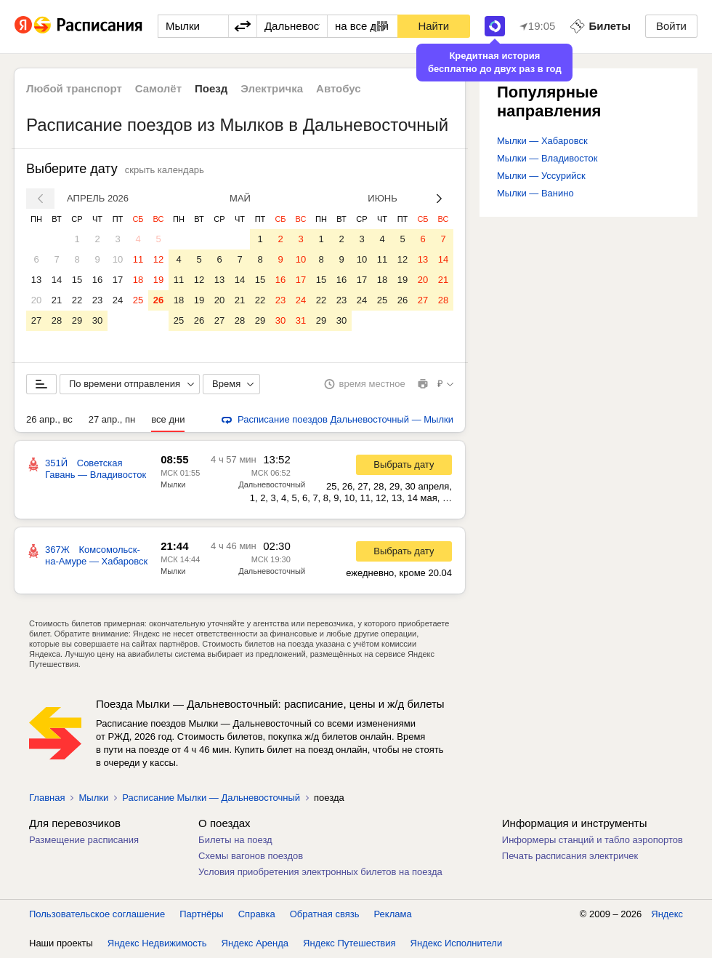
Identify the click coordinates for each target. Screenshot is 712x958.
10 (118, 259)
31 (301, 320)
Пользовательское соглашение (97, 914)
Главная (47, 797)
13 (36, 279)
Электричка (271, 88)
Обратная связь (325, 914)
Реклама (393, 914)
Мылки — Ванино (535, 193)
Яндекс (667, 914)
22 (77, 300)
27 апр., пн (112, 419)
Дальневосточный (271, 484)
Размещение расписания (84, 839)
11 (138, 259)
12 (158, 259)
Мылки (173, 484)
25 (138, 300)
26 (158, 300)
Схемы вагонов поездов (250, 855)
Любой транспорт (74, 88)
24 (118, 300)
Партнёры (201, 914)
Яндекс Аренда (255, 943)
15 (77, 279)
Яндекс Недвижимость (157, 943)
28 (57, 320)
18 (138, 279)
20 (36, 300)
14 (57, 279)
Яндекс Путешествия (349, 943)
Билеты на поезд (235, 839)
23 (97, 300)
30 (97, 320)
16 (97, 279)
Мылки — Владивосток (547, 158)
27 (36, 320)
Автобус (338, 88)
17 (118, 279)
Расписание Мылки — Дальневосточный (211, 797)
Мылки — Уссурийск (541, 175)
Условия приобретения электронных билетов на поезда (320, 871)
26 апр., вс (49, 419)
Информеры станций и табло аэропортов (592, 839)
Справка (256, 914)
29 (77, 320)
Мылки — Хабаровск (542, 140)
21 (57, 300)
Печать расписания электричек (570, 855)
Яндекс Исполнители (456, 943)
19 (158, 279)
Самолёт (158, 88)
